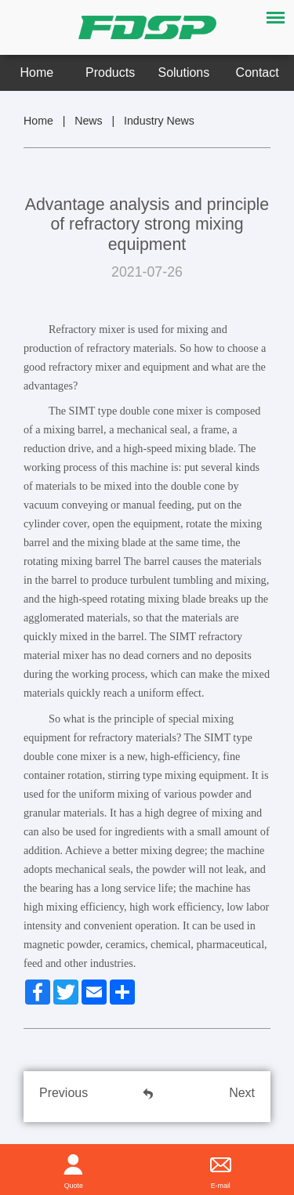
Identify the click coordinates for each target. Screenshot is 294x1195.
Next (242, 1092)
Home (37, 72)
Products (110, 72)
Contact (257, 72)
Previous (63, 1092)
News (88, 120)
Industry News (159, 120)
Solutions (184, 72)
